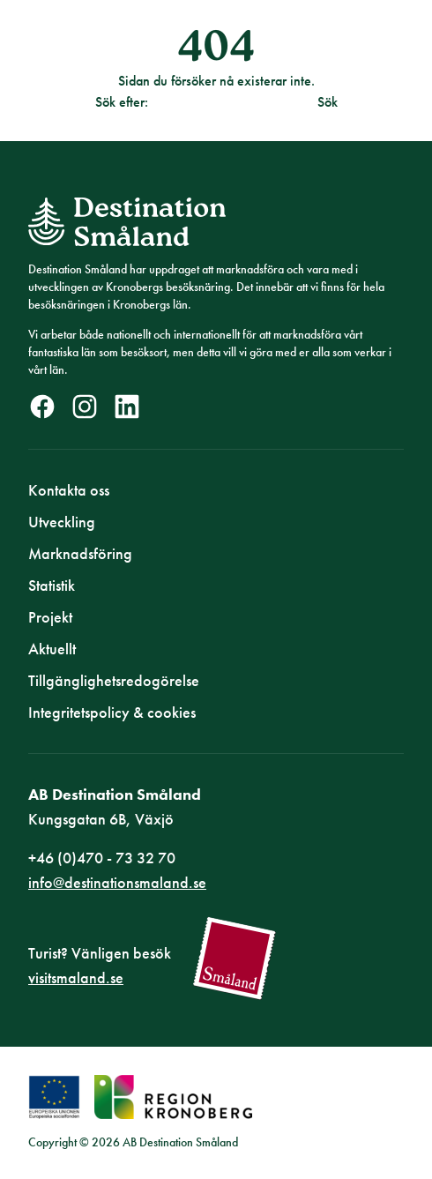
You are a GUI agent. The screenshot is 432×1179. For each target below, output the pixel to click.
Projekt (50, 617)
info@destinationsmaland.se (117, 882)
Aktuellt (52, 648)
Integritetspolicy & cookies (112, 712)
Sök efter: (121, 102)
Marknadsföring (80, 553)
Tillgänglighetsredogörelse (113, 680)
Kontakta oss (68, 490)
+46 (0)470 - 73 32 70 (101, 857)
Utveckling (61, 521)
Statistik (51, 585)
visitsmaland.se (75, 977)
